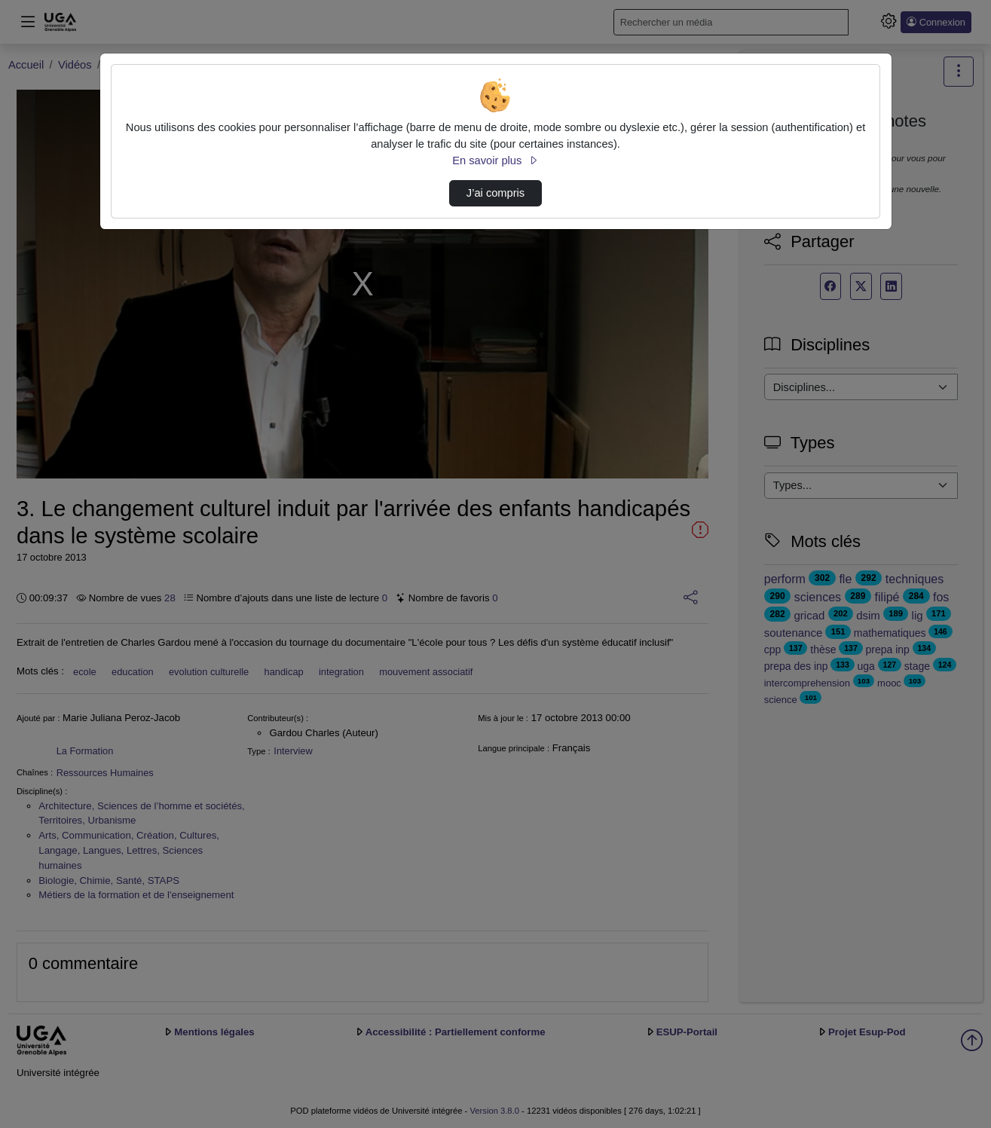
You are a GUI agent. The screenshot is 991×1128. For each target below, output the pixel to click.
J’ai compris (495, 193)
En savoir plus (495, 160)
